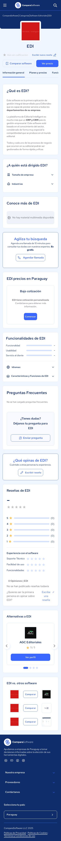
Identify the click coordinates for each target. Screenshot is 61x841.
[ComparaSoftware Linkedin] (6, 760)
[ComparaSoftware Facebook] (18, 760)
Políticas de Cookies (37, 832)
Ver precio (47, 63)
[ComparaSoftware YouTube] (12, 760)
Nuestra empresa (30, 773)
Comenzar (30, 316)
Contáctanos (30, 792)
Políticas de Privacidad (15, 832)
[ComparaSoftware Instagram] (23, 760)
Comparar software (18, 63)
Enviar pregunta (31, 438)
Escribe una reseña (48, 596)
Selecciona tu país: (14, 804)
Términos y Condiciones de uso (19, 835)
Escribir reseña (30, 473)
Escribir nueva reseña (44, 55)
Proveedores (30, 783)
